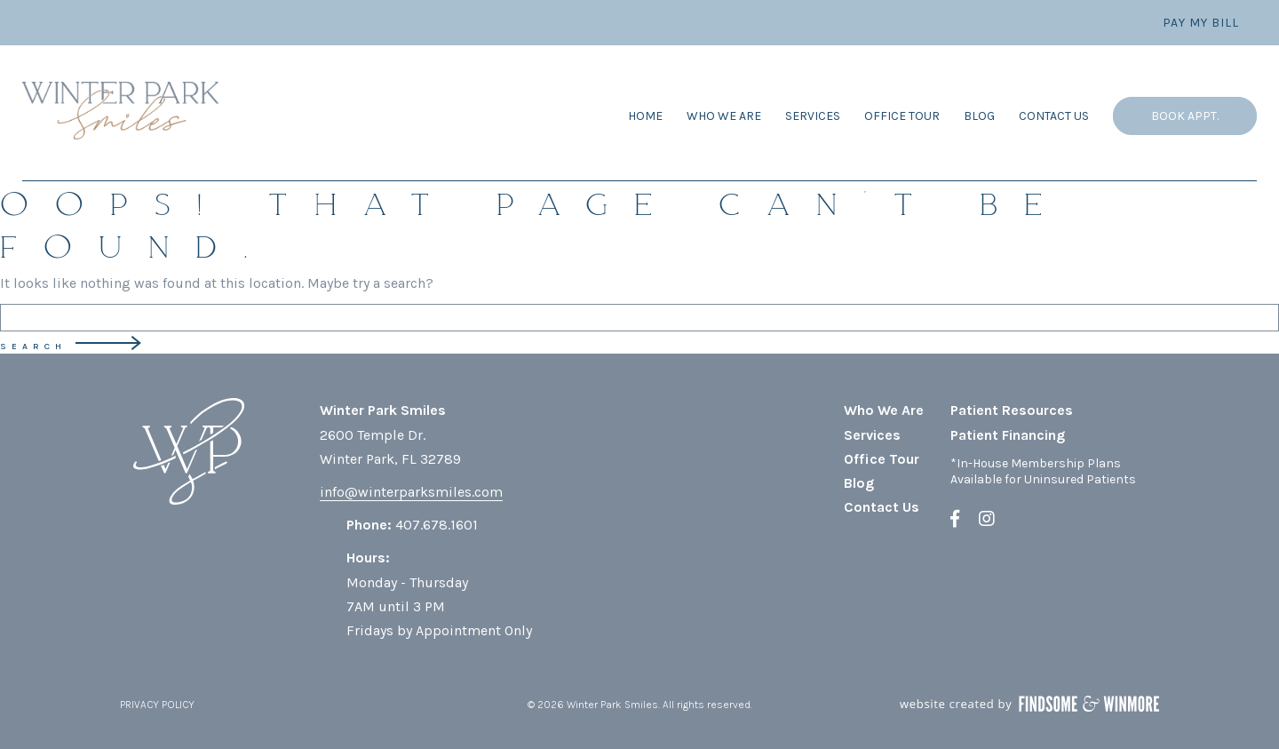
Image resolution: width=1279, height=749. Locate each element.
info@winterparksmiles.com (411, 491)
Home (645, 116)
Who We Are (724, 116)
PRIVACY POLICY (157, 704)
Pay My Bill (1201, 22)
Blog (979, 116)
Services (812, 116)
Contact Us (1054, 116)
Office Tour (902, 116)
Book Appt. (1185, 116)
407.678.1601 (436, 524)
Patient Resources (1011, 410)
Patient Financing (1007, 434)
